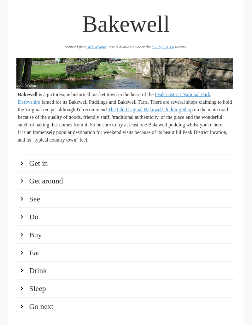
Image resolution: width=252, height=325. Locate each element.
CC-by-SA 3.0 (163, 47)
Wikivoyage (96, 47)
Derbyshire (29, 102)
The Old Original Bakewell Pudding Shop (150, 109)
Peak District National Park (182, 94)
